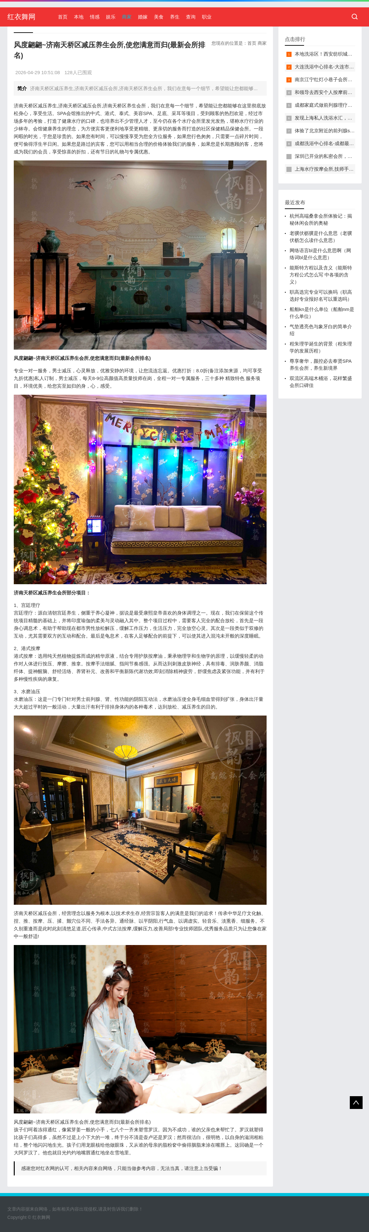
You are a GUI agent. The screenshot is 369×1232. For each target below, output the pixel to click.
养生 (175, 16)
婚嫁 (143, 16)
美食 (159, 16)
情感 (95, 16)
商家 (127, 16)
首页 (63, 16)
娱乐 (111, 16)
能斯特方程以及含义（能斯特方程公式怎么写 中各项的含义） (321, 274)
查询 (191, 16)
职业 (207, 16)
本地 (79, 16)
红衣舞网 (21, 17)
